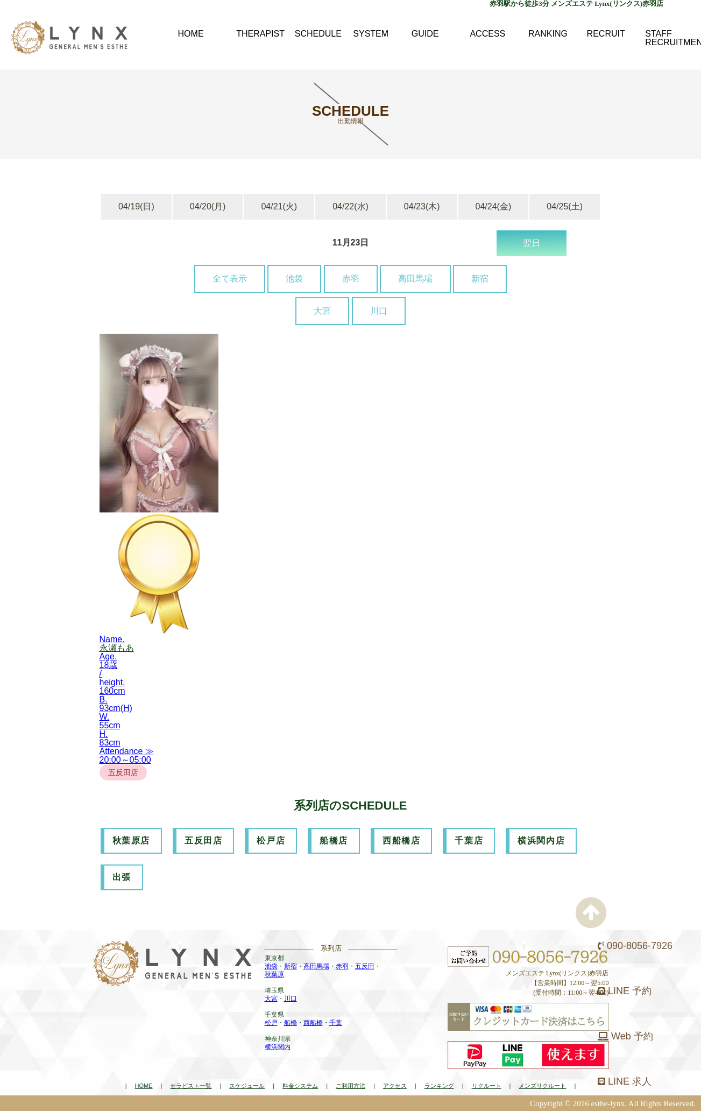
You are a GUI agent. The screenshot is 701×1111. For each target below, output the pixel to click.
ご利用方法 (350, 1085)
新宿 (479, 278)
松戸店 (271, 840)
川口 (378, 310)
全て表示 (230, 278)
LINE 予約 (625, 991)
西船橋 (313, 1022)
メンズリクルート (542, 1085)
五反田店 (203, 840)
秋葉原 (274, 974)
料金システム (300, 1085)
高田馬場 (415, 278)
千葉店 (469, 840)
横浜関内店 (541, 840)
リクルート (486, 1085)
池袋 (294, 278)
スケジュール (247, 1085)
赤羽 (350, 278)
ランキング (439, 1085)
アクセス (395, 1085)
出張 (121, 877)
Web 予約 (625, 1036)
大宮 (322, 310)
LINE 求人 (625, 1081)
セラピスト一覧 (190, 1085)
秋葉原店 (131, 840)
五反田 (364, 966)
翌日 (531, 243)
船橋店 (334, 840)
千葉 (335, 1022)
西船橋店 (401, 840)
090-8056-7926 (635, 945)
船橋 (290, 1022)
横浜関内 (278, 1047)
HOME (144, 1085)
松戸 (271, 1022)
